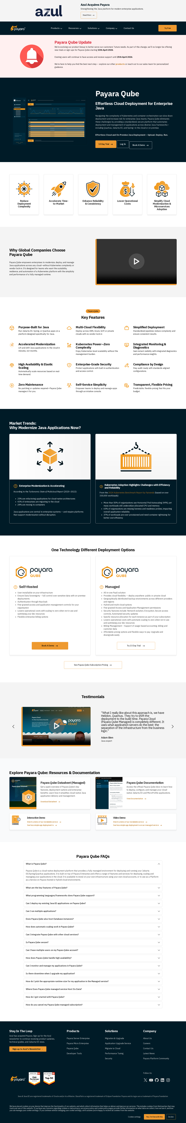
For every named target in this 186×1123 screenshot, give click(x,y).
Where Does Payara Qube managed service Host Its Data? (54, 987)
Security (108, 1056)
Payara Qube (73, 1046)
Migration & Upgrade (114, 1036)
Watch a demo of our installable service (44, 820)
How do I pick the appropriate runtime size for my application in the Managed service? (67, 979)
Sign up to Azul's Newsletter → (27, 1047)
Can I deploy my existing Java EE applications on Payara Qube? (56, 901)
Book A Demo (145, 144)
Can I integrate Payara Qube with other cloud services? (52, 932)
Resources (74, 28)
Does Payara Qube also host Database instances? (50, 917)
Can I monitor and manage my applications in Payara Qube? (54, 963)
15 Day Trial (106, 144)
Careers (146, 1041)
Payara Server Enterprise (78, 1036)
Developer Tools (74, 1051)
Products (55, 28)
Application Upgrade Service (118, 1041)
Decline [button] (171, 1117)
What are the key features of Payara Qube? (46, 885)
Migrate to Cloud (112, 1046)
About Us (147, 1036)
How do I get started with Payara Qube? (45, 995)
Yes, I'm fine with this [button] (154, 1117)
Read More (89, 15)
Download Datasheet (50, 799)
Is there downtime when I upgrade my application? (50, 971)
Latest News (149, 1051)
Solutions (92, 28)
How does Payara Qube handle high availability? (48, 956)
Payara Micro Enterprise (78, 1041)
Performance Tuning (114, 1051)
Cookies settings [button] (134, 1117)
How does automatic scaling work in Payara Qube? (50, 924)
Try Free (167, 28)
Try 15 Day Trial (136, 643)
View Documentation (137, 796)
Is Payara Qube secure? (37, 940)
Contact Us (129, 28)
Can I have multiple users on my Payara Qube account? (52, 948)
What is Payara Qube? (36, 862)
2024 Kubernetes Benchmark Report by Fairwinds (131, 490)
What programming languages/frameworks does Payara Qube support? (60, 893)
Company (110, 28)
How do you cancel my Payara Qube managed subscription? (54, 1002)
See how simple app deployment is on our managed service (137, 823)
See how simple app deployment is (42, 823)
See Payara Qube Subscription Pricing (93, 663)
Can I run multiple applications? (41, 909)
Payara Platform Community (156, 1056)
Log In (125, 144)
